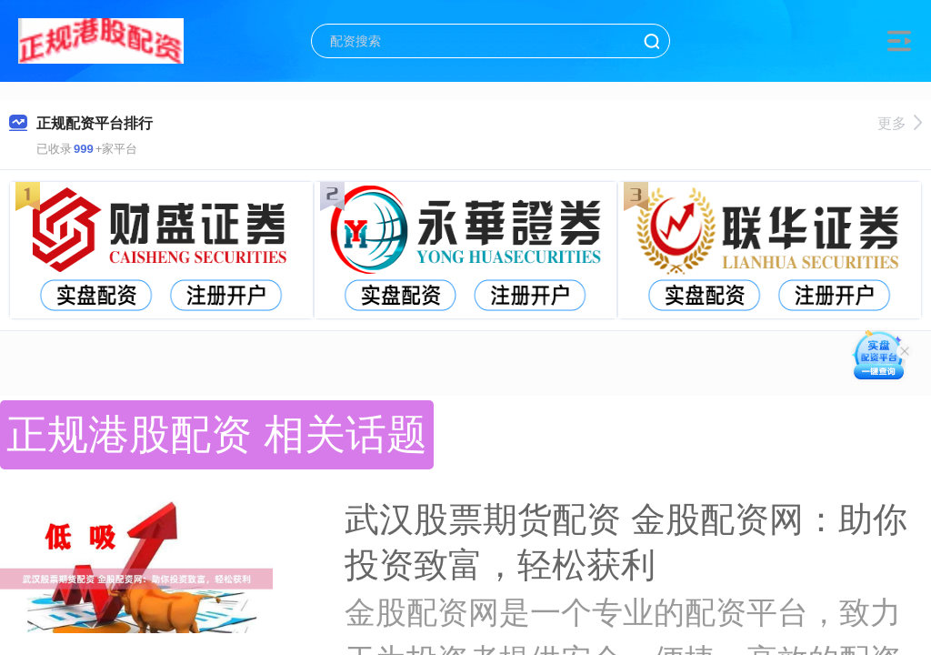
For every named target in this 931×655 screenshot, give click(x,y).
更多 (899, 123)
